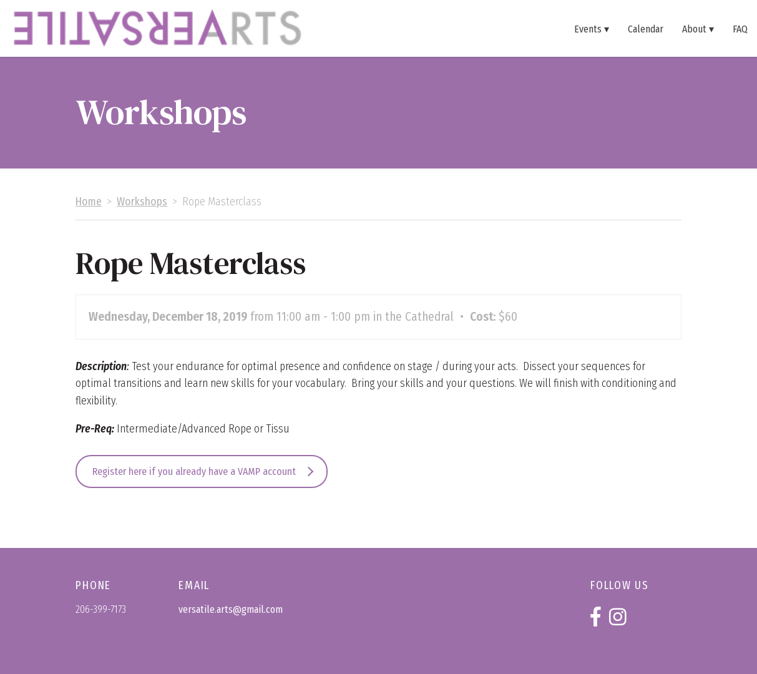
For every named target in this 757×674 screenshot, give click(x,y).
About (694, 28)
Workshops (142, 201)
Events (588, 28)
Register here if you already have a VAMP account (194, 471)
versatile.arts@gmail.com (230, 609)
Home (89, 201)
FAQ (740, 28)
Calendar (645, 28)
